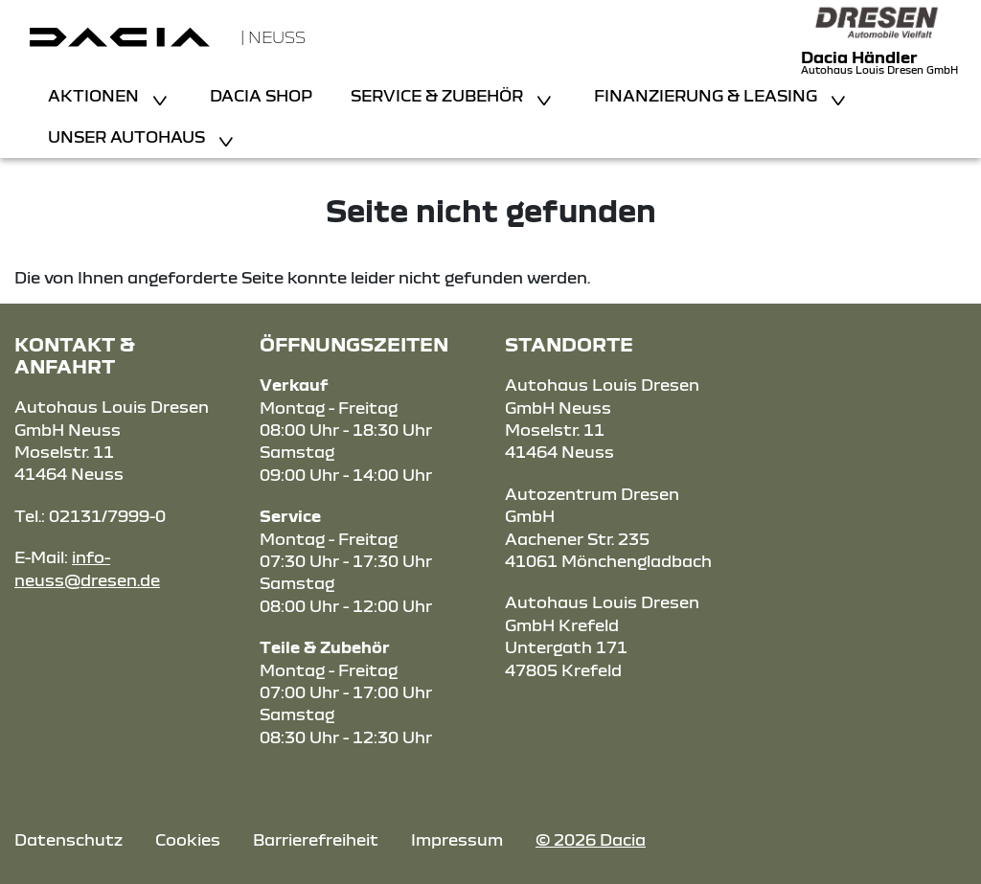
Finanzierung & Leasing (707, 95)
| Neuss (273, 37)
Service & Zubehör (439, 95)
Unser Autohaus (128, 136)
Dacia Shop (261, 95)
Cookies (187, 839)
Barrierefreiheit (315, 839)
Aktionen (95, 95)
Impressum (457, 839)
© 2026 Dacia (591, 839)
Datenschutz (68, 839)
